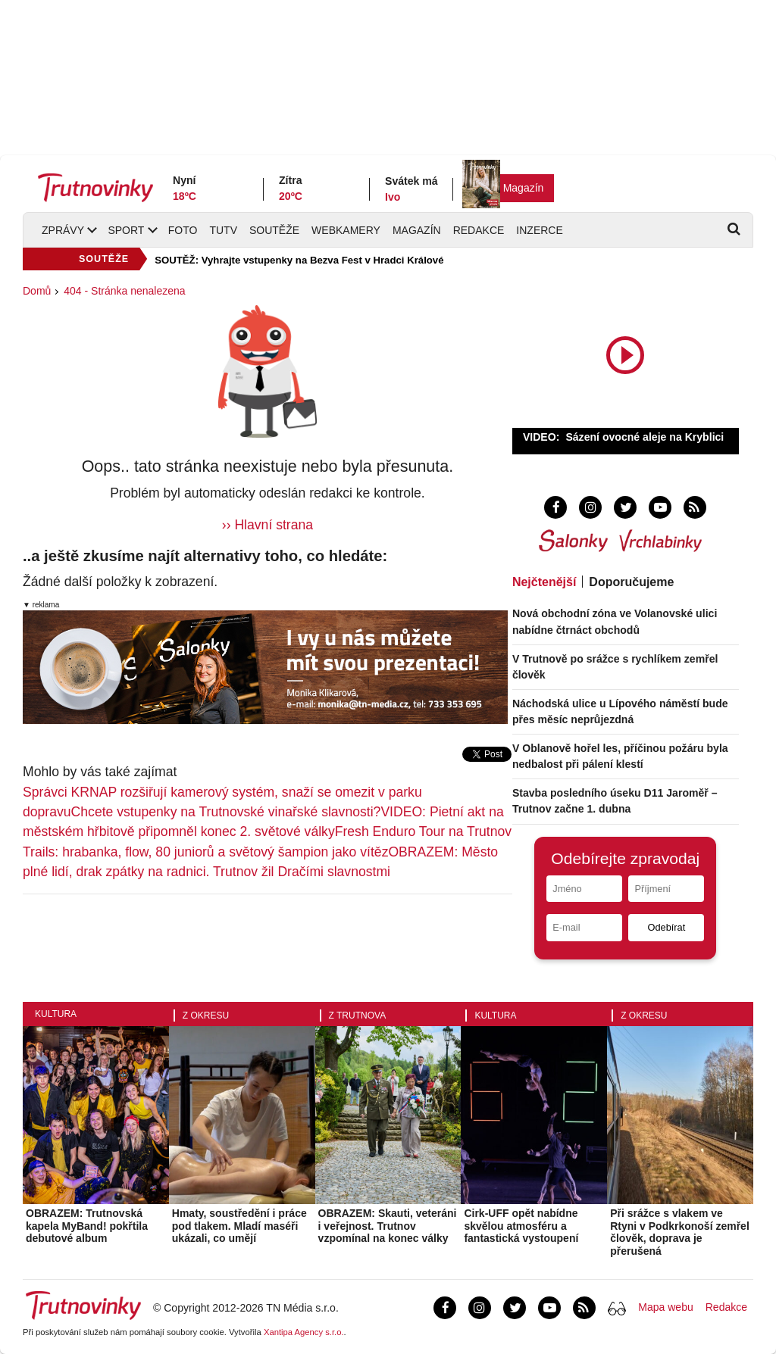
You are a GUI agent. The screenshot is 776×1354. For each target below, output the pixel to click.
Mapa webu (665, 1307)
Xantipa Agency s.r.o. (304, 1332)
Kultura (56, 1014)
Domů (37, 291)
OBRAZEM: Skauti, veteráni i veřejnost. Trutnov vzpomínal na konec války (387, 1226)
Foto (183, 230)
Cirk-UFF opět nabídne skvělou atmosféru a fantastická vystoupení (521, 1226)
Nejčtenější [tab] (544, 582)
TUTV (223, 230)
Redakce (479, 230)
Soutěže (274, 230)
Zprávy (63, 230)
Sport (126, 230)
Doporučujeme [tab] (631, 582)
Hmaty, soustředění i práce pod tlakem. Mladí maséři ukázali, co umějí (239, 1226)
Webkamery (345, 230)
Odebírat (666, 927)
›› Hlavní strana (267, 524)
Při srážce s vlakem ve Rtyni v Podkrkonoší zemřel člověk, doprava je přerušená (679, 1232)
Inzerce (539, 230)
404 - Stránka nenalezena (124, 291)
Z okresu (206, 1015)
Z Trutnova (357, 1015)
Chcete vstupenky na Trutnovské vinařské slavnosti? (226, 811)
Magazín (523, 188)
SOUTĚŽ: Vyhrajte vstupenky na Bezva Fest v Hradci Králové (299, 260)
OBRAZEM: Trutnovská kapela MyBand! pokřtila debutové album (87, 1226)
